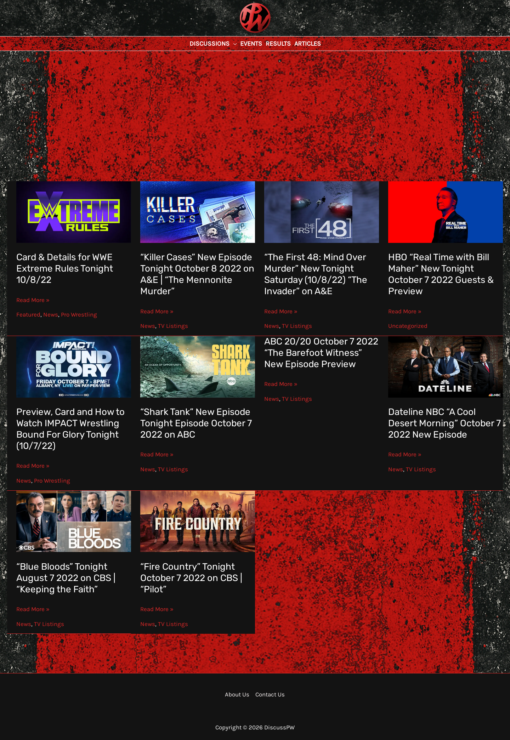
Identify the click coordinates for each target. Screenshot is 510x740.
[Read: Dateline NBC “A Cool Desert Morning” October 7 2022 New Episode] (445, 366)
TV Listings (173, 325)
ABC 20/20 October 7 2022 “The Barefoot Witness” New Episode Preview (321, 353)
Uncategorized (407, 325)
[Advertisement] (255, 104)
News (50, 314)
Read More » (33, 300)
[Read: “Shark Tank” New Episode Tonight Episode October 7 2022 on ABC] (197, 366)
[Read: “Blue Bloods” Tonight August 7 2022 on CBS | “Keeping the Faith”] (73, 520)
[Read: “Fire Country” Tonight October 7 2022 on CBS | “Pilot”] (197, 520)
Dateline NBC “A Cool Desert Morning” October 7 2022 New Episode (444, 423)
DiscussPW (241, 33)
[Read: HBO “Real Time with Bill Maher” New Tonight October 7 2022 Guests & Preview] (445, 211)
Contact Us (270, 694)
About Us (237, 694)
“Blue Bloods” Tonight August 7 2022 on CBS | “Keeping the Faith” (65, 578)
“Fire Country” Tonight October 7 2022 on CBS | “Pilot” (191, 578)
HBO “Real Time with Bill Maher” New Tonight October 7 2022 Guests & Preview (441, 274)
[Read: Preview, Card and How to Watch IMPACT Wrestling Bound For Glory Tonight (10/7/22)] (73, 366)
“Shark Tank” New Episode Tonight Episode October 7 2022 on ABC (196, 423)
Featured (28, 314)
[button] (233, 43)
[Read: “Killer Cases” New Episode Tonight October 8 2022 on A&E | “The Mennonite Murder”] (197, 211)
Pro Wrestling (79, 314)
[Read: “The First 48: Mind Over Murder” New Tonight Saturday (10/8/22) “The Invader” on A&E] (321, 211)
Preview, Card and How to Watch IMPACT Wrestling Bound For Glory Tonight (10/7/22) (70, 428)
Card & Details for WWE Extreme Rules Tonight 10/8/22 (64, 268)
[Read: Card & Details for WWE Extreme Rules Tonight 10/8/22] (73, 211)
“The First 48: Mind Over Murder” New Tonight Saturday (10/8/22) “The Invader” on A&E (315, 274)
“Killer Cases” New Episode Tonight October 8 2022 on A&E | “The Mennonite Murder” (197, 274)
